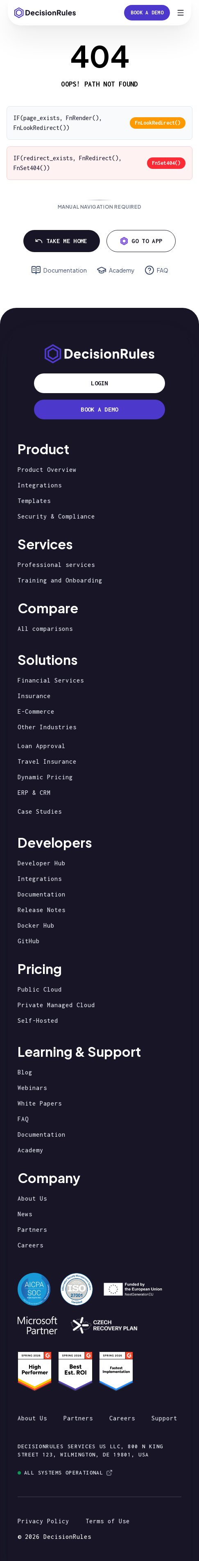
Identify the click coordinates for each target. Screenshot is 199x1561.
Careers (30, 1245)
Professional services (56, 564)
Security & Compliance (56, 516)
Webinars (32, 1087)
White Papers (40, 1103)
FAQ (23, 1118)
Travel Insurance (47, 761)
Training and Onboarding (60, 580)
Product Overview (47, 469)
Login (99, 383)
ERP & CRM (34, 792)
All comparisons (45, 628)
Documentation (42, 894)
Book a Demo (147, 12)
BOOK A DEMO (99, 409)
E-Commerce (36, 711)
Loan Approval (42, 745)
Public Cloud (40, 989)
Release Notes (42, 909)
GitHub (29, 941)
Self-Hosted (38, 1020)
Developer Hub (42, 863)
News (25, 1214)
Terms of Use (108, 1521)
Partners (32, 1229)
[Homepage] (45, 12)
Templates (34, 500)
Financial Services (51, 680)
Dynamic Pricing (45, 777)
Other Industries (47, 727)
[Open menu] (180, 13)
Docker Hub (36, 925)
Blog (25, 1072)
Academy (30, 1150)
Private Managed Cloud (56, 1004)
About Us (32, 1198)
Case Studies (40, 811)
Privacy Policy (43, 1521)
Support (164, 1418)
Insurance (34, 695)
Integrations (40, 485)
